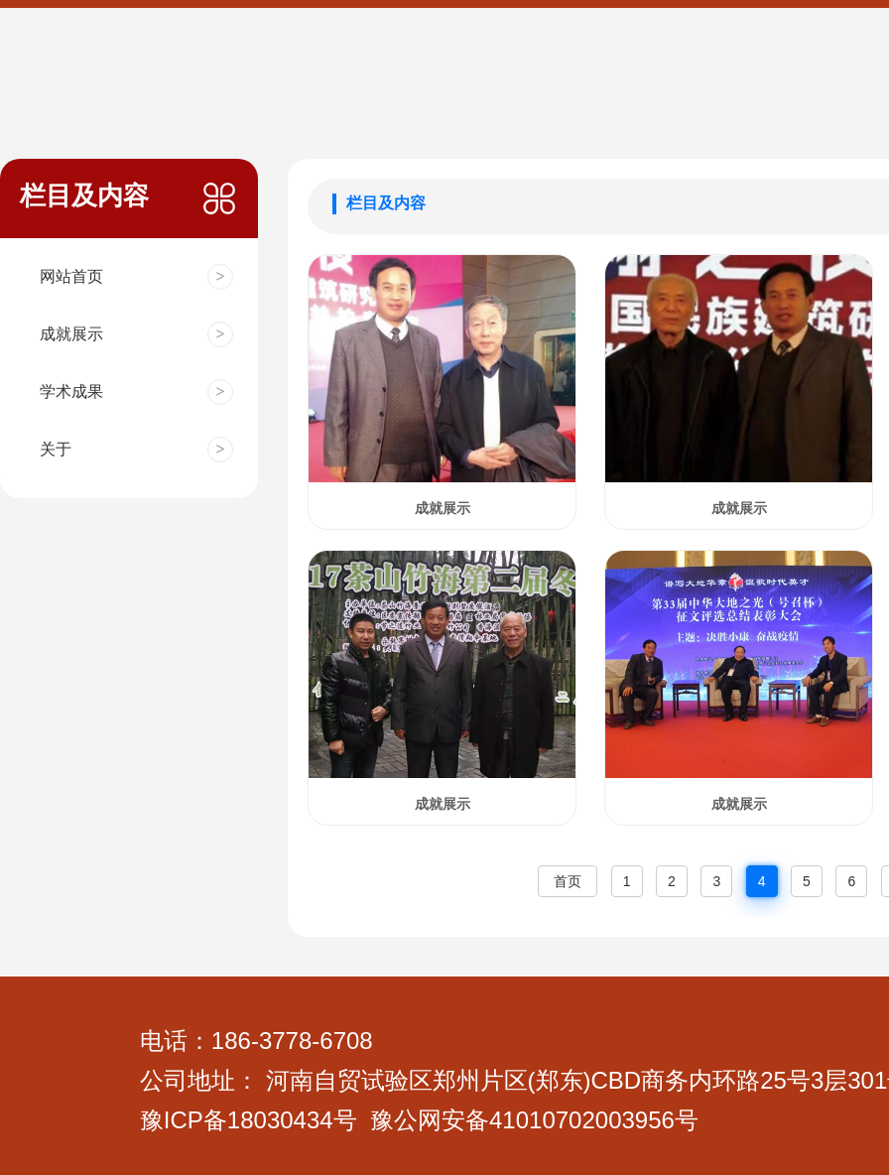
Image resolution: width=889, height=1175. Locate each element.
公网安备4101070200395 (528, 1120)
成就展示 (442, 508)
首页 (567, 881)
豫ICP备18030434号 (248, 1120)
